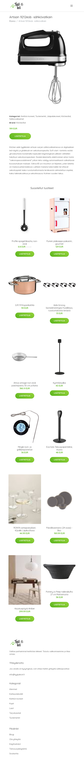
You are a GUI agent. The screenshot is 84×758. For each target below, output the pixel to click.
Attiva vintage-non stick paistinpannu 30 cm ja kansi (25, 384)
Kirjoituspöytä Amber (25, 608)
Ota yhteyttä (15, 739)
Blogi (11, 734)
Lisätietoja (20, 136)
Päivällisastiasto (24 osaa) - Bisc (59, 529)
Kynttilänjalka (59, 383)
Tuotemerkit (40, 116)
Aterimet (13, 689)
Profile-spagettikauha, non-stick (25, 242)
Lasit (11, 708)
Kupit (11, 703)
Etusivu (12, 21)
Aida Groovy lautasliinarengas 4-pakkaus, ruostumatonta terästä (59, 308)
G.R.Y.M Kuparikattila (24, 305)
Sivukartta (13, 753)
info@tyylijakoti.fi (17, 674)
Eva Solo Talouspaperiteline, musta (59, 448)
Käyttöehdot (15, 744)
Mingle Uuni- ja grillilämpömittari (25, 448)
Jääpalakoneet (53, 116)
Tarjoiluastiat (15, 713)
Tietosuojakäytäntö (18, 749)
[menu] (72, 6)
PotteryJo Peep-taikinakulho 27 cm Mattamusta (59, 593)
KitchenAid (66, 116)
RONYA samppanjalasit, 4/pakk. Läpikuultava (25, 529)
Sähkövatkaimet (16, 119)
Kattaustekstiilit (16, 694)
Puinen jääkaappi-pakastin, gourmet (59, 242)
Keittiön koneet (27, 116)
